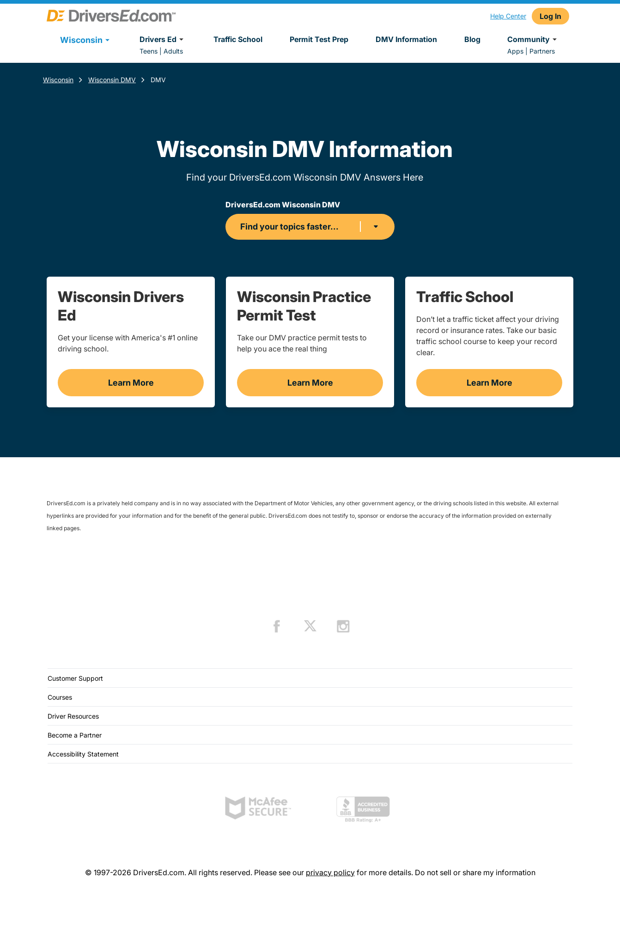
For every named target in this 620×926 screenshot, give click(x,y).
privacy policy (330, 872)
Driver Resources (73, 716)
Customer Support (75, 678)
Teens (149, 51)
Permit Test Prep (319, 39)
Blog (472, 39)
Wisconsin (58, 80)
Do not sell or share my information (475, 872)
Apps (515, 51)
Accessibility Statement (83, 754)
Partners (542, 51)
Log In (550, 16)
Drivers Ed (163, 39)
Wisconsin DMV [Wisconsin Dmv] (112, 80)
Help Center (508, 16)
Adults (173, 51)
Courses (60, 697)
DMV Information (406, 39)
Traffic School (237, 39)
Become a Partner (75, 735)
